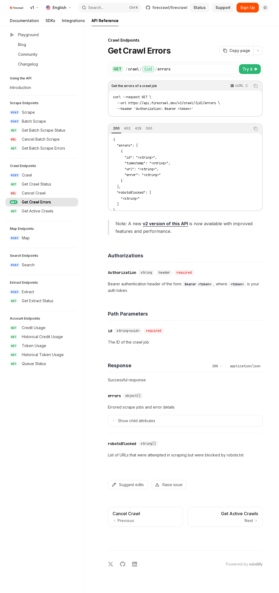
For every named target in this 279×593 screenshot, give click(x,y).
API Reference (105, 22)
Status (199, 7)
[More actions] (258, 50)
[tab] (116, 128)
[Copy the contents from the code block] (255, 85)
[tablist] (179, 128)
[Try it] (250, 69)
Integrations (73, 22)
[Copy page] (236, 50)
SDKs (50, 22)
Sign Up (247, 7)
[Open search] (110, 8)
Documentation (24, 22)
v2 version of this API (165, 223)
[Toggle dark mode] (265, 8)
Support (223, 7)
